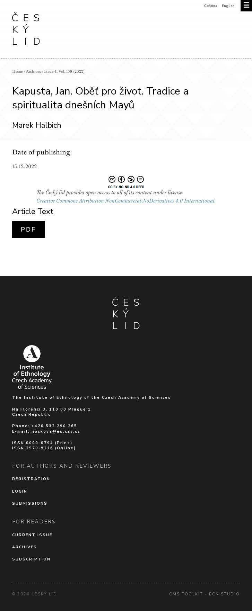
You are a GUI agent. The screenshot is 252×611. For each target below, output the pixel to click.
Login (19, 491)
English (228, 5)
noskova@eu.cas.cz (56, 431)
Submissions (29, 503)
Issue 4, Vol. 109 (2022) (64, 71)
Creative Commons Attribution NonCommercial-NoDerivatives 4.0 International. (126, 201)
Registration (31, 479)
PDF (28, 229)
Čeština (210, 5)
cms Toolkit (186, 594)
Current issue (32, 535)
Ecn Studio (224, 594)
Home (17, 71)
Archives (33, 71)
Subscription (31, 559)
